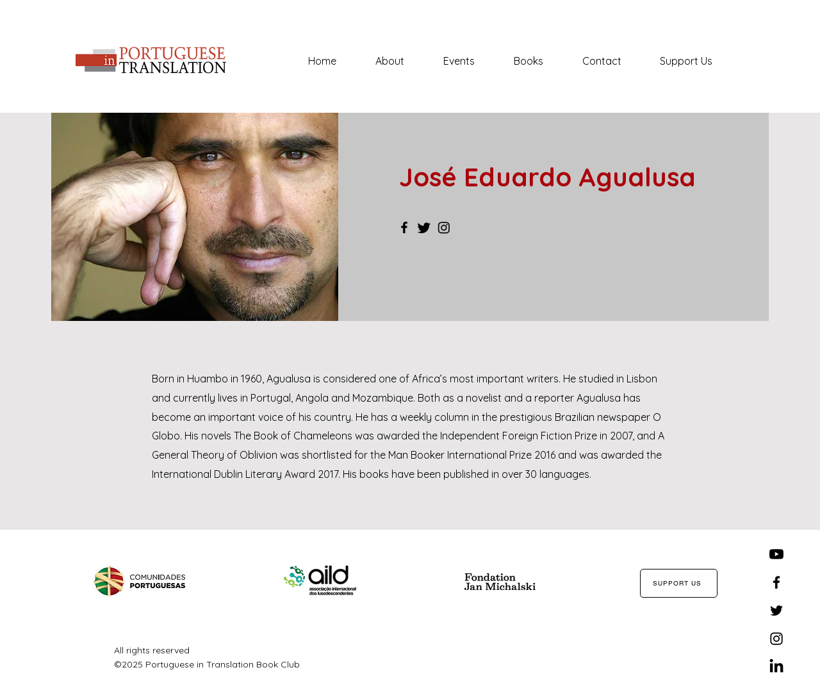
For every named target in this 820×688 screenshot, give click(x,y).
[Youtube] (776, 554)
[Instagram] (444, 227)
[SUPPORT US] (679, 583)
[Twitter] (424, 227)
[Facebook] (404, 227)
